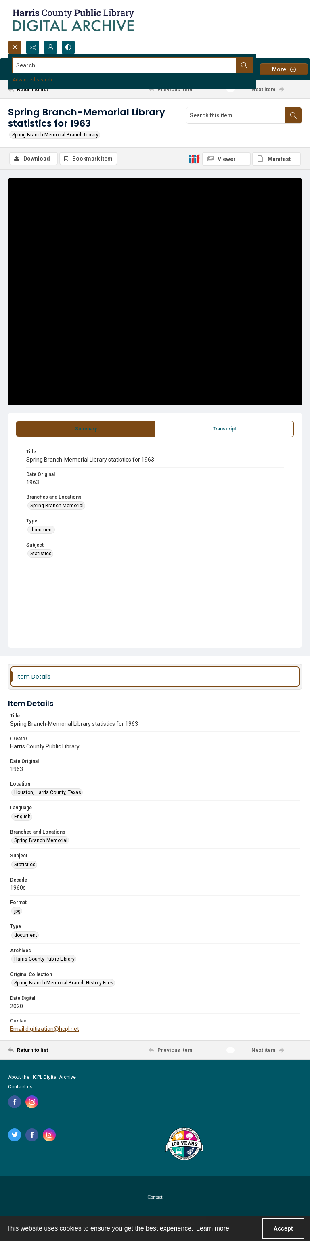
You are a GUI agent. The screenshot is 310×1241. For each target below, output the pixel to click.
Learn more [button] (212, 1228)
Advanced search (32, 80)
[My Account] (50, 47)
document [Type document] (41, 530)
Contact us (20, 1087)
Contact (154, 1197)
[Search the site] (124, 65)
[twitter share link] (14, 1134)
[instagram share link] (31, 1101)
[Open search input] (14, 47)
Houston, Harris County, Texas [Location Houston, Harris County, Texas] (47, 792)
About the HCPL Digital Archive (42, 1077)
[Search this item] (235, 115)
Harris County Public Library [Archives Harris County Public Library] (44, 959)
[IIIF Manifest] (276, 159)
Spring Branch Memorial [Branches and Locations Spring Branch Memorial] (57, 505)
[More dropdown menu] (284, 69)
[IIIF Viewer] (226, 159)
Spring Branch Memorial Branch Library (55, 135)
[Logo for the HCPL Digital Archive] (72, 20)
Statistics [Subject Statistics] (41, 553)
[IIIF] (194, 158)
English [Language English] (22, 816)
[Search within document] (293, 115)
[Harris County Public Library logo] (184, 1144)
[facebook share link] (14, 1101)
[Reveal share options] (32, 47)
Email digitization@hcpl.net (44, 1029)
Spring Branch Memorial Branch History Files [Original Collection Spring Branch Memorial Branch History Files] (63, 983)
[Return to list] (46, 89)
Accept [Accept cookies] (283, 1228)
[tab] (86, 429)
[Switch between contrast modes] (68, 47)
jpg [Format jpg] (17, 911)
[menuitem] (154, 1196)
